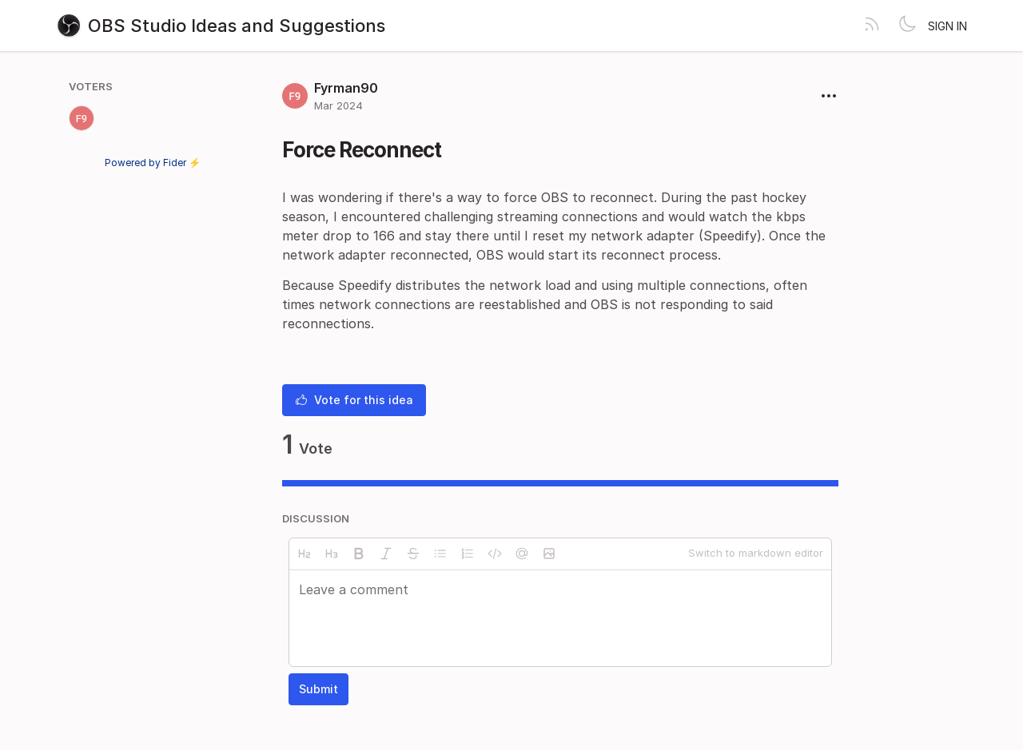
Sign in (947, 26)
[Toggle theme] (907, 26)
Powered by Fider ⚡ (153, 163)
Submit (318, 689)
